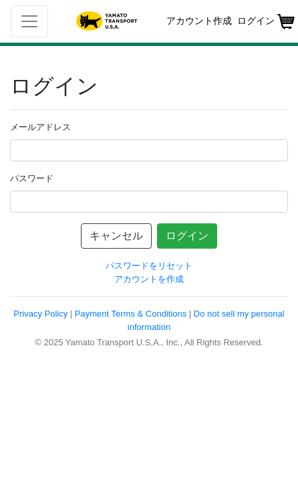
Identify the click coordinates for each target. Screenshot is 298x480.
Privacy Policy (40, 314)
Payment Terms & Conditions (130, 314)
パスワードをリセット (149, 266)
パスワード (31, 178)
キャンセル (116, 235)
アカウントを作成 (149, 279)
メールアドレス (40, 127)
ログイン (187, 235)
